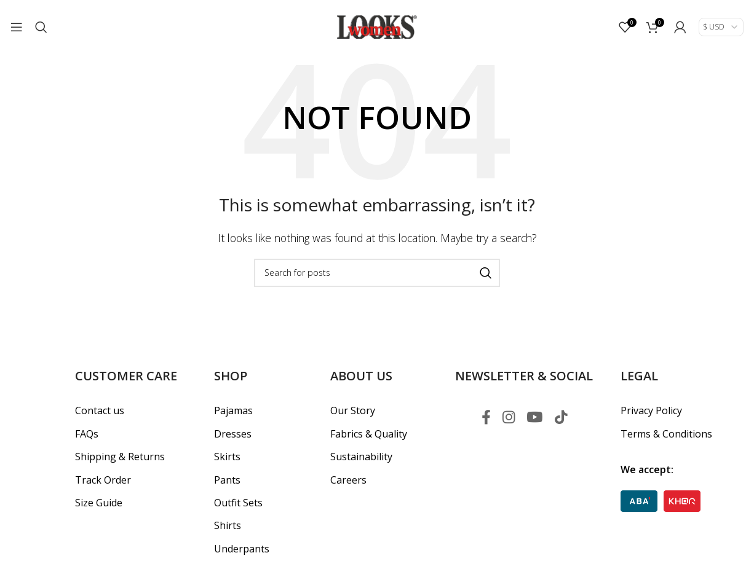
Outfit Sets (238, 502)
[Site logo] (377, 26)
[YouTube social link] (534, 417)
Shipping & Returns (120, 456)
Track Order (103, 479)
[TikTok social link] (561, 417)
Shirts (227, 525)
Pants (227, 479)
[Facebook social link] (484, 417)
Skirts (227, 456)
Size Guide (98, 502)
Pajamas (233, 410)
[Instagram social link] (507, 417)
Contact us (99, 410)
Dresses (233, 434)
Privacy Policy (651, 410)
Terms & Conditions (666, 434)
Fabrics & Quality (368, 434)
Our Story (352, 410)
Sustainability (361, 456)
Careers (348, 479)
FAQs (86, 434)
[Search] (41, 27)
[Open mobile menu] (16, 27)
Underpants (241, 548)
